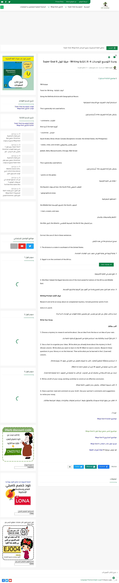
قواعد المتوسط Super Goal (24, 107)
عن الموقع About (71, 2)
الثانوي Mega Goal (57, 7)
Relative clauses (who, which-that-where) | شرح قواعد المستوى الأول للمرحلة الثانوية (12, 171)
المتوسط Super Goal (75, 7)
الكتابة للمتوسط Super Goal (24, 123)
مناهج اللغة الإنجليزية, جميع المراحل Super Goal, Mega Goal (84, 48)
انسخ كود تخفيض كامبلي (25, 511)
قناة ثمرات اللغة (96, 450)
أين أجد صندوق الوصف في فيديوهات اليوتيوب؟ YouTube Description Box (12, 182)
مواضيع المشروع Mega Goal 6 (106, 437)
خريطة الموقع (83, 2)
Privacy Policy (59, 2)
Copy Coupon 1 (29, 465)
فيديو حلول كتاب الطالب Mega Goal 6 (104, 444)
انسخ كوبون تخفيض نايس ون (24, 562)
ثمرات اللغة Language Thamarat (91, 580)
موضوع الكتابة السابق (108, 79)
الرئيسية (87, 7)
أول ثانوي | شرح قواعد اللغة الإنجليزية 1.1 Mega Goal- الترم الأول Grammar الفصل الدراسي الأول (11, 193)
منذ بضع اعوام (15, 134)
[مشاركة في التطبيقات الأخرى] (69, 467)
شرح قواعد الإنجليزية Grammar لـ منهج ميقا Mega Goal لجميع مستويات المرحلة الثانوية (11, 138)
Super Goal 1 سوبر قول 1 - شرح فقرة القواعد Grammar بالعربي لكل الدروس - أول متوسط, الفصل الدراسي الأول (11, 149)
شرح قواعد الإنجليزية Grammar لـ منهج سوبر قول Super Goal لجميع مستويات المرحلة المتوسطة (11, 160)
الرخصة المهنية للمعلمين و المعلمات (33, 7)
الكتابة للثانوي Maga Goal (25, 125)
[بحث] (2, 7)
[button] (103, 467)
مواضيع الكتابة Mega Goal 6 (107, 419)
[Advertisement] (59, 28)
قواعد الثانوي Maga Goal (25, 108)
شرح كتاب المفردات (109, 572)
